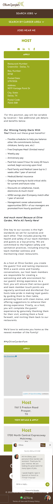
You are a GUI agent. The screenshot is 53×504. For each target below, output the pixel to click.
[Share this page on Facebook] (34, 48)
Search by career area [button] (26, 22)
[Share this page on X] (29, 48)
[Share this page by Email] (18, 48)
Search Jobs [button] (26, 14)
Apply (26, 55)
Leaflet (25, 394)
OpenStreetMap (35, 394)
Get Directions (10, 356)
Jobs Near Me (26, 30)
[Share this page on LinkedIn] (24, 48)
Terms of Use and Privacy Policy (26, 501)
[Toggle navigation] (47, 4)
